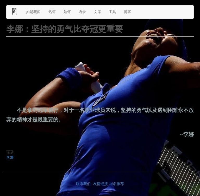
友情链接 (100, 184)
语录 (82, 12)
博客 (127, 12)
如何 (67, 12)
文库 (97, 12)
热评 (52, 12)
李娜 (10, 157)
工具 (112, 12)
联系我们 (83, 184)
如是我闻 (33, 12)
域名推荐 (116, 184)
